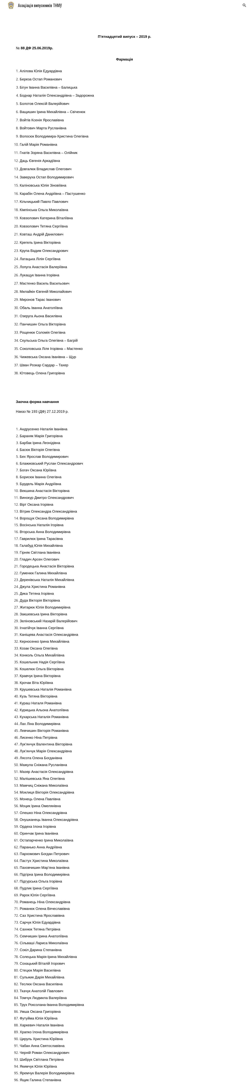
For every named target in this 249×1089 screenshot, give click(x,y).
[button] (244, 5)
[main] (124, 202)
